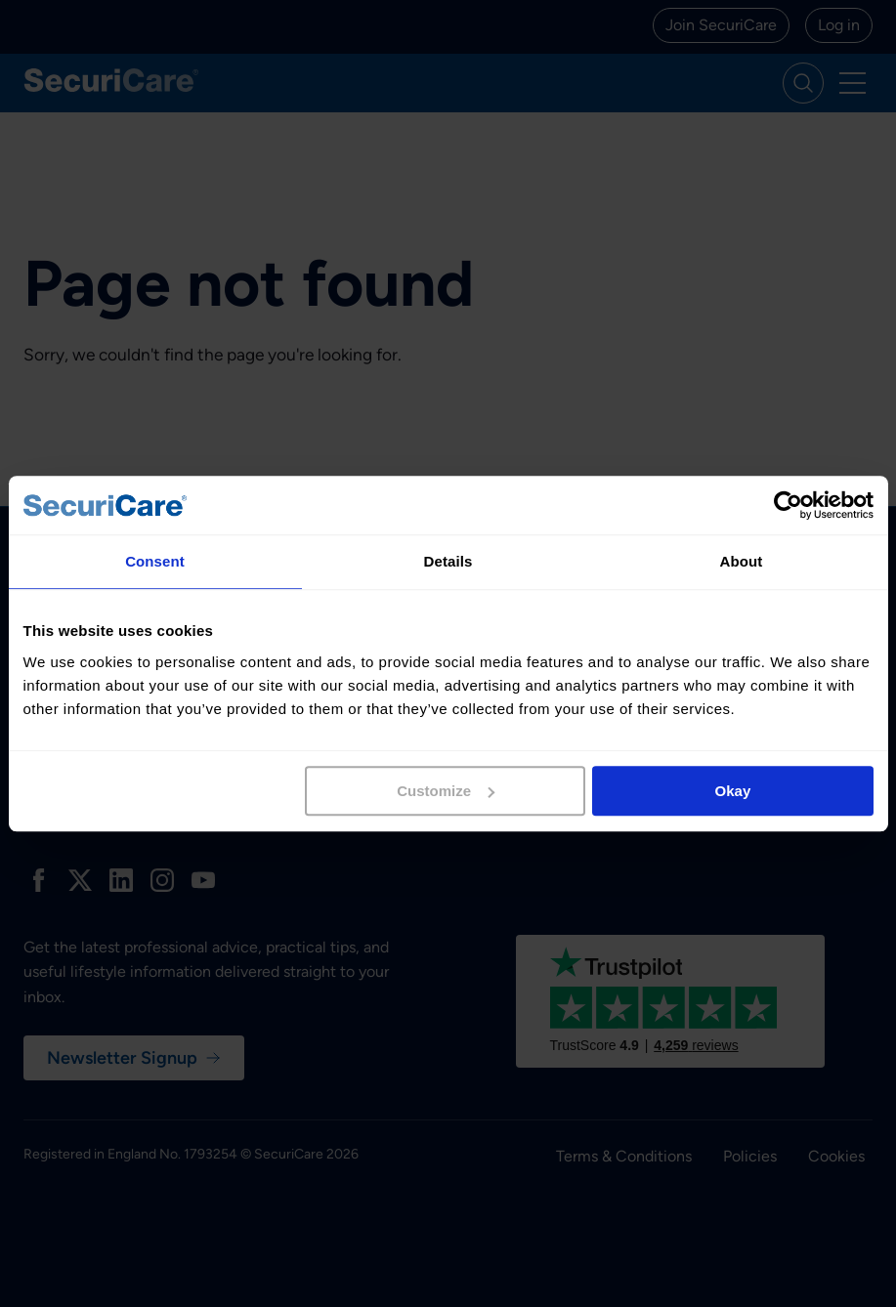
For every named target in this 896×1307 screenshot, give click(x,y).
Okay (733, 790)
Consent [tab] (155, 561)
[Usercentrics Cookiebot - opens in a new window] (788, 505)
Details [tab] (448, 561)
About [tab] (741, 561)
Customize (445, 790)
